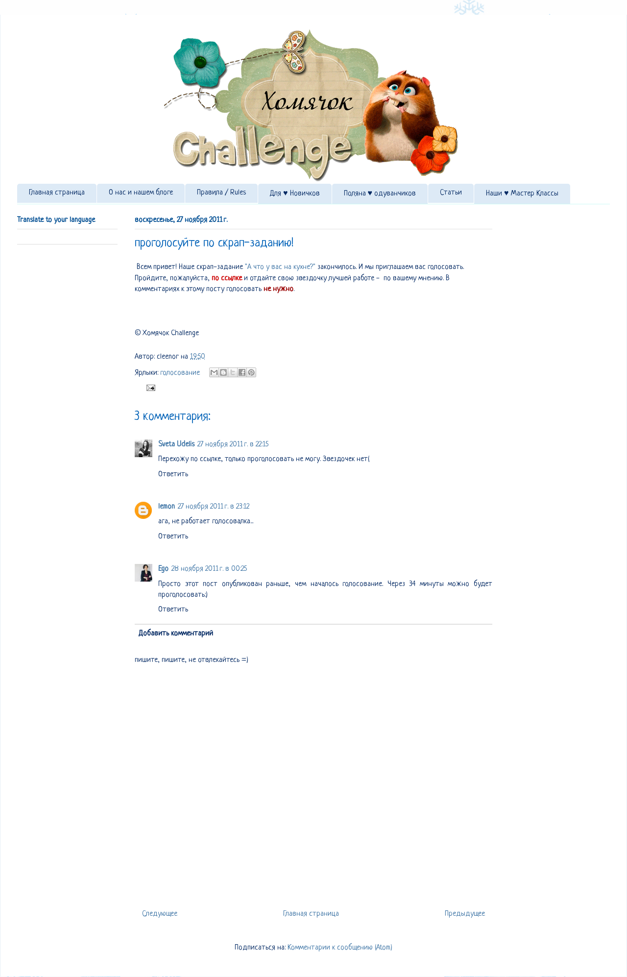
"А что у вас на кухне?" (279, 267)
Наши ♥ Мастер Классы (522, 194)
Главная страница (57, 193)
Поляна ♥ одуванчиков (380, 194)
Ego (163, 569)
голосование (180, 373)
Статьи (451, 193)
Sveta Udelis (176, 444)
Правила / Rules (221, 193)
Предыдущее (465, 914)
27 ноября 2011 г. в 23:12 (213, 507)
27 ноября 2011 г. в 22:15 (232, 444)
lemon (166, 507)
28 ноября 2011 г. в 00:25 (209, 569)
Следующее (159, 914)
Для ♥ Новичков (295, 194)
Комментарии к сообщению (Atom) (340, 948)
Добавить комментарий (176, 634)
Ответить (173, 474)
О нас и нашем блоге (141, 193)
